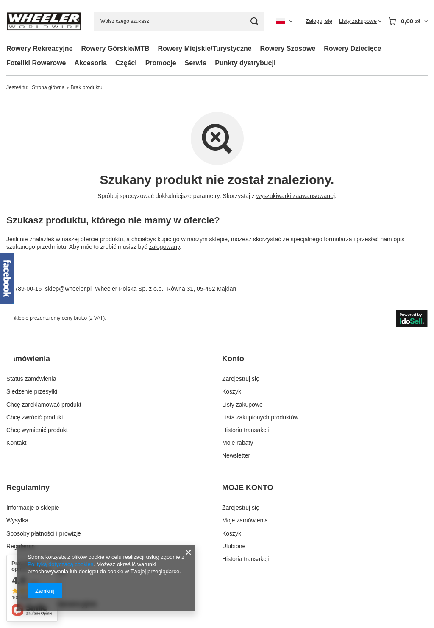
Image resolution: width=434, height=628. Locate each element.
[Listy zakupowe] (360, 21)
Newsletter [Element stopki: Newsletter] (236, 455)
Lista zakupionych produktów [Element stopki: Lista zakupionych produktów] (260, 417)
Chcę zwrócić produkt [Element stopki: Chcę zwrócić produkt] (34, 417)
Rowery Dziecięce (352, 48)
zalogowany (164, 246)
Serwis (196, 63)
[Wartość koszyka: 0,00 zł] (408, 21)
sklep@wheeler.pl (68, 288)
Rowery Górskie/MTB (115, 48)
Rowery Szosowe (288, 48)
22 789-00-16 (24, 288)
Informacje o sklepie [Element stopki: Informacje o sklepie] (32, 507)
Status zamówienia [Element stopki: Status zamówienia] (31, 378)
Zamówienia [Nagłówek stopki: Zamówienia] (28, 358)
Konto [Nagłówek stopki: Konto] (233, 358)
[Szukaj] (254, 21)
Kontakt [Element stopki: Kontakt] (16, 442)
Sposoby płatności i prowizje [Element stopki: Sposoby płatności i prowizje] (43, 533)
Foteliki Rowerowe (36, 63)
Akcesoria (90, 63)
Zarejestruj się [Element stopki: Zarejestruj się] (240, 378)
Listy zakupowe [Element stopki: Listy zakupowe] (242, 404)
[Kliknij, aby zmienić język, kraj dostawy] (284, 21)
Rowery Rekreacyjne (39, 48)
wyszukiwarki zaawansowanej (295, 196)
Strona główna (48, 87)
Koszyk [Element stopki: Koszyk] (231, 391)
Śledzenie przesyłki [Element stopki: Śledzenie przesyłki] (31, 391)
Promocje (160, 63)
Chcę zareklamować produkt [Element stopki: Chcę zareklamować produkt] (43, 404)
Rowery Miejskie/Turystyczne (204, 48)
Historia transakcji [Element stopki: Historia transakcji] (245, 430)
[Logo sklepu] (43, 21)
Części (126, 63)
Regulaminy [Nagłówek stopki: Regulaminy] (28, 487)
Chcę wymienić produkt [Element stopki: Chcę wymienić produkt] (37, 430)
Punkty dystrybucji (245, 63)
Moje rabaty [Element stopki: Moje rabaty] (237, 442)
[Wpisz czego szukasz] (179, 21)
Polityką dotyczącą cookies (60, 564)
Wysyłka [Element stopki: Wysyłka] (17, 520)
